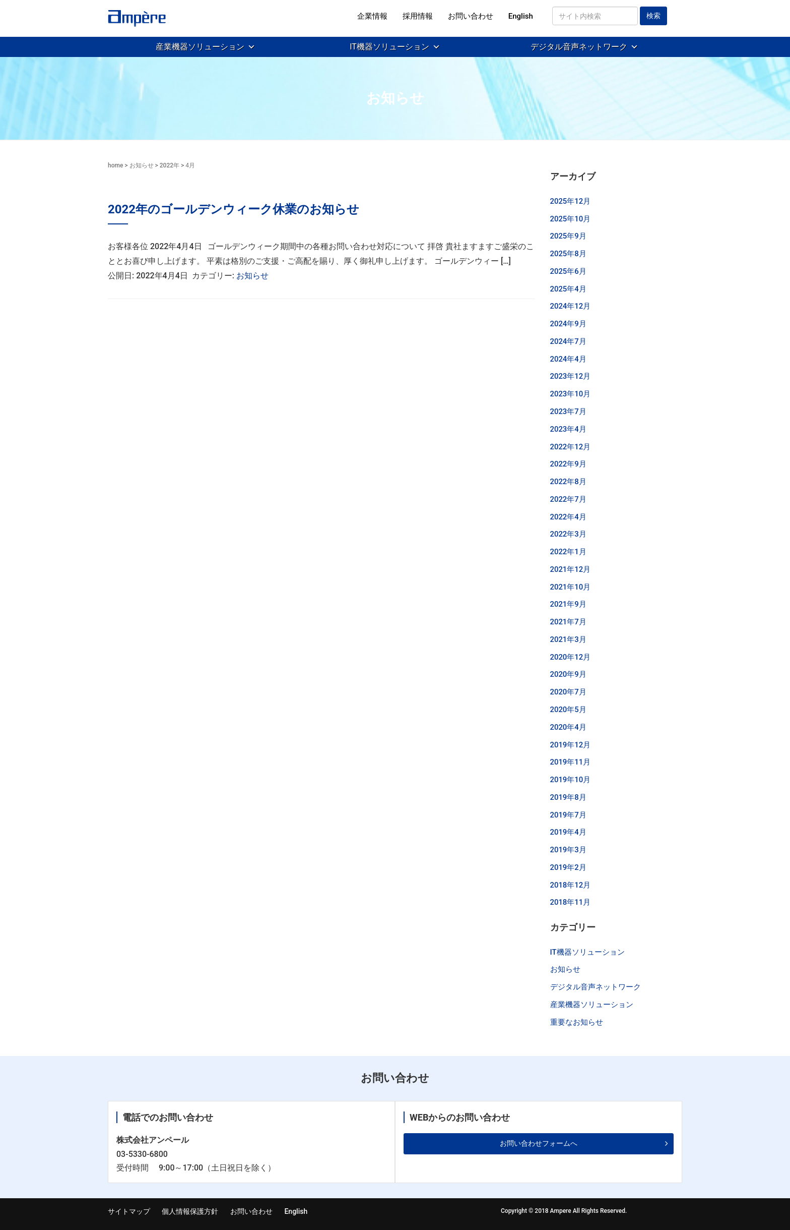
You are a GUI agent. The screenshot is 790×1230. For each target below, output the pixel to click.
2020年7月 (568, 691)
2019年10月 (570, 779)
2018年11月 (570, 902)
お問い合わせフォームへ (538, 1143)
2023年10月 (570, 393)
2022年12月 (570, 446)
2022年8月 (568, 481)
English (520, 16)
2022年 (169, 165)
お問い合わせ (470, 16)
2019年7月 (568, 814)
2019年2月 (568, 867)
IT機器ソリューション (389, 46)
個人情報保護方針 (190, 1211)
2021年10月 (570, 587)
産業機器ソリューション (200, 46)
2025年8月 (568, 253)
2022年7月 (568, 499)
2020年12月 (570, 657)
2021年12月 (570, 569)
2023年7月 (568, 411)
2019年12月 (570, 744)
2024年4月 (568, 359)
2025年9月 (568, 236)
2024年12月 (570, 306)
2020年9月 (568, 674)
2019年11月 (570, 762)
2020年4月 (568, 727)
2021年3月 (568, 639)
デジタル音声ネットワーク (579, 46)
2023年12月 (570, 376)
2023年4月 (568, 429)
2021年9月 (568, 604)
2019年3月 (568, 849)
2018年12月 (570, 885)
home (115, 165)
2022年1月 (568, 551)
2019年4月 (568, 832)
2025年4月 (568, 289)
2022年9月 (568, 463)
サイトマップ (129, 1211)
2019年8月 (568, 797)
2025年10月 (570, 218)
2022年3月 (568, 534)
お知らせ (141, 165)
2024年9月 (568, 323)
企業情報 (372, 16)
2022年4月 (568, 516)
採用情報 (418, 16)
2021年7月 (568, 621)
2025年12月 (570, 201)
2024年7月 (568, 341)
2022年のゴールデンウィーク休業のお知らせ (233, 209)
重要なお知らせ (576, 1022)
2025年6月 (568, 271)
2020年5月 (568, 709)
